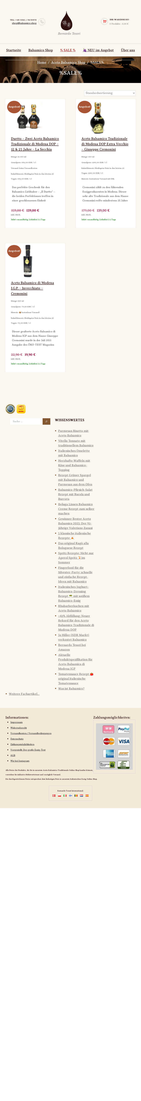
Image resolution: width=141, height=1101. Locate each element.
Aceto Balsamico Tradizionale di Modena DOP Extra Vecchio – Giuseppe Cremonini (105, 144)
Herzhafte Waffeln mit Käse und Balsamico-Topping (74, 465)
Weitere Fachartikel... (24, 694)
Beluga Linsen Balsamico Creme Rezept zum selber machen (76, 509)
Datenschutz (17, 739)
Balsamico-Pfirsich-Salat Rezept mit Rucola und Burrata (75, 494)
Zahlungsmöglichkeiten (22, 744)
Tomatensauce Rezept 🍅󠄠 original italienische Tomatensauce (75, 678)
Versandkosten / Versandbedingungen (30, 733)
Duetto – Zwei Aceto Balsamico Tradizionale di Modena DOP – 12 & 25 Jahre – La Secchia (35, 144)
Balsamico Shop (40, 50)
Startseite (13, 50)
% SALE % (67, 50)
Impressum (16, 722)
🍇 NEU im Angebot (98, 50)
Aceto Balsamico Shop (68, 62)
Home (41, 62)
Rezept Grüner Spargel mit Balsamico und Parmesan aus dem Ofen (75, 480)
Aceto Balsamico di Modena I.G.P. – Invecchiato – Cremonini (32, 288)
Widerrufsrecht (18, 728)
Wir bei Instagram (19, 761)
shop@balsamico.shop (24, 23)
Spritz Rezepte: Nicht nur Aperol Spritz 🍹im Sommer (76, 558)
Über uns (128, 50)
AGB (12, 755)
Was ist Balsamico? (71, 688)
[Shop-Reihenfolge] (109, 93)
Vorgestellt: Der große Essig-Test (28, 750)
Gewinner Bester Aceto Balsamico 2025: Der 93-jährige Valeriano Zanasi (75, 523)
